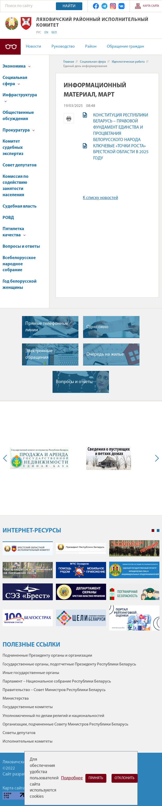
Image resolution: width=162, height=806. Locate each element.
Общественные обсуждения (18, 116)
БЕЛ (54, 32)
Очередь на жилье (105, 354)
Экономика (17, 66)
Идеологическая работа (128, 61)
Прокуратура (19, 130)
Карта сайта (151, 6)
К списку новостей (100, 198)
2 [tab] (158, 530)
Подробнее (72, 778)
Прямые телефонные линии (46, 327)
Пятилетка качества (14, 232)
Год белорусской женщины (19, 284)
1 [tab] (153, 530)
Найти (69, 6)
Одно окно (97, 327)
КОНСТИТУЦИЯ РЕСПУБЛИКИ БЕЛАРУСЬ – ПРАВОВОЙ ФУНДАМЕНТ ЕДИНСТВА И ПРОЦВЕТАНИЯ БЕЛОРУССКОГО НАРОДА (120, 127)
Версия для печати (69, 118)
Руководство (63, 47)
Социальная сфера (15, 81)
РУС (38, 32)
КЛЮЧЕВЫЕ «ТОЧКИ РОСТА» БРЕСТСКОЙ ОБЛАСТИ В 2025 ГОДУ (121, 152)
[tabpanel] (81, 588)
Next (156, 458)
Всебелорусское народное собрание (19, 264)
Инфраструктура (20, 97)
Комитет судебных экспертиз (13, 147)
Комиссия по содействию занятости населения (15, 185)
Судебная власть (19, 206)
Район (91, 47)
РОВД (8, 218)
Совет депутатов (19, 165)
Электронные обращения (39, 354)
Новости (33, 47)
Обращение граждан (125, 47)
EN (46, 32)
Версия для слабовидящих (10, 47)
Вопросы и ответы (21, 246)
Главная (68, 61)
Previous (6, 458)
